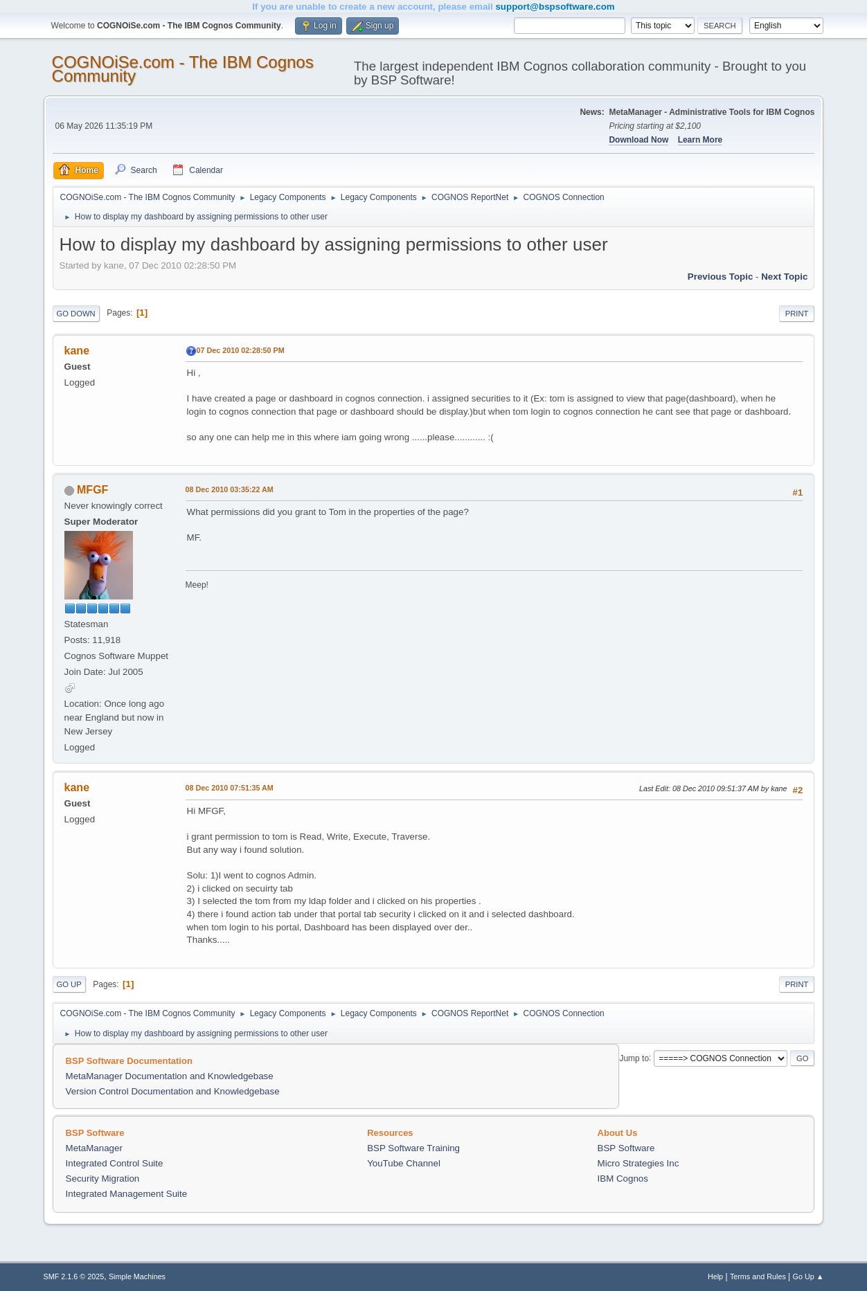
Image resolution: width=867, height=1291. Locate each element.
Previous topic (720, 276)
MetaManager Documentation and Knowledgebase (170, 1076)
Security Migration (103, 1178)
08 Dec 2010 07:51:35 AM (230, 788)
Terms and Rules (758, 1276)
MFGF (92, 490)
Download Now (638, 140)
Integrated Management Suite (127, 1194)
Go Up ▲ (808, 1276)
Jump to (634, 1058)
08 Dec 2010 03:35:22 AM (230, 489)
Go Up (69, 984)
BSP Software (626, 1148)
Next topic (784, 276)
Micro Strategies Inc (638, 1163)
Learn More (700, 140)
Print (797, 313)
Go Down (76, 313)
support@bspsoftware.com (554, 6)
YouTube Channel (403, 1163)
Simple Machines (137, 1276)
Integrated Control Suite (114, 1163)
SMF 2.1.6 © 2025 (74, 1276)
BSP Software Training (413, 1148)
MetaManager (94, 1148)
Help (715, 1276)
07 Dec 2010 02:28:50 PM (241, 350)
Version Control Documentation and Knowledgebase (173, 1091)
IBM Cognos (623, 1178)
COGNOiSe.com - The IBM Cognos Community (183, 69)
